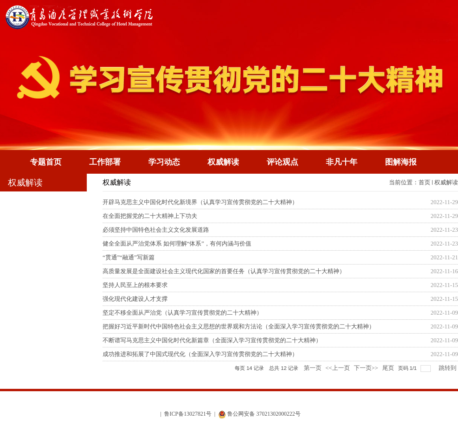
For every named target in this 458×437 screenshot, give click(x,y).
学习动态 (164, 162)
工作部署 (105, 162)
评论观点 (282, 162)
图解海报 (401, 162)
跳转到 (448, 368)
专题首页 (46, 162)
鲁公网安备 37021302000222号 (259, 414)
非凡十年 (341, 162)
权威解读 (223, 162)
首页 (424, 182)
